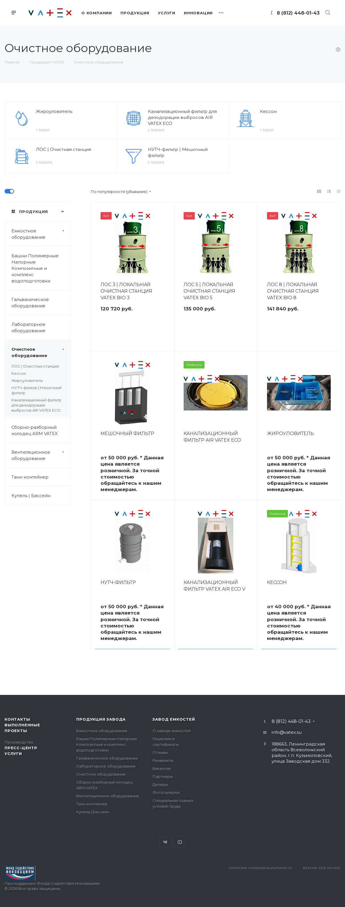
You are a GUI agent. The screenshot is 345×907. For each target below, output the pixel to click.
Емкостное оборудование (41, 234)
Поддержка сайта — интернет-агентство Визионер (112, 888)
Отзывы (160, 752)
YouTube (180, 842)
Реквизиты (163, 760)
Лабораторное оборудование (28, 327)
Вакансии (162, 768)
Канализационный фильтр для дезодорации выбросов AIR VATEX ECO (182, 117)
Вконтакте (165, 842)
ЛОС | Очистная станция (63, 149)
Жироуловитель (54, 111)
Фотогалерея (166, 792)
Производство (19, 742)
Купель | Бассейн (31, 495)
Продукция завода (101, 719)
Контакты (17, 719)
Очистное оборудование (41, 352)
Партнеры (163, 776)
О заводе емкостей (172, 730)
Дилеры (160, 784)
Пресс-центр (21, 747)
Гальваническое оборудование (30, 302)
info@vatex (284, 732)
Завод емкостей (174, 719)
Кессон (268, 111)
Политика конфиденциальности (260, 868)
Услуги (13, 753)
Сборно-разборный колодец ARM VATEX (34, 430)
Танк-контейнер (30, 477)
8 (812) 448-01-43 (298, 13)
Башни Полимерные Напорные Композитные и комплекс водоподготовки (35, 268)
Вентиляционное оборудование (41, 455)
